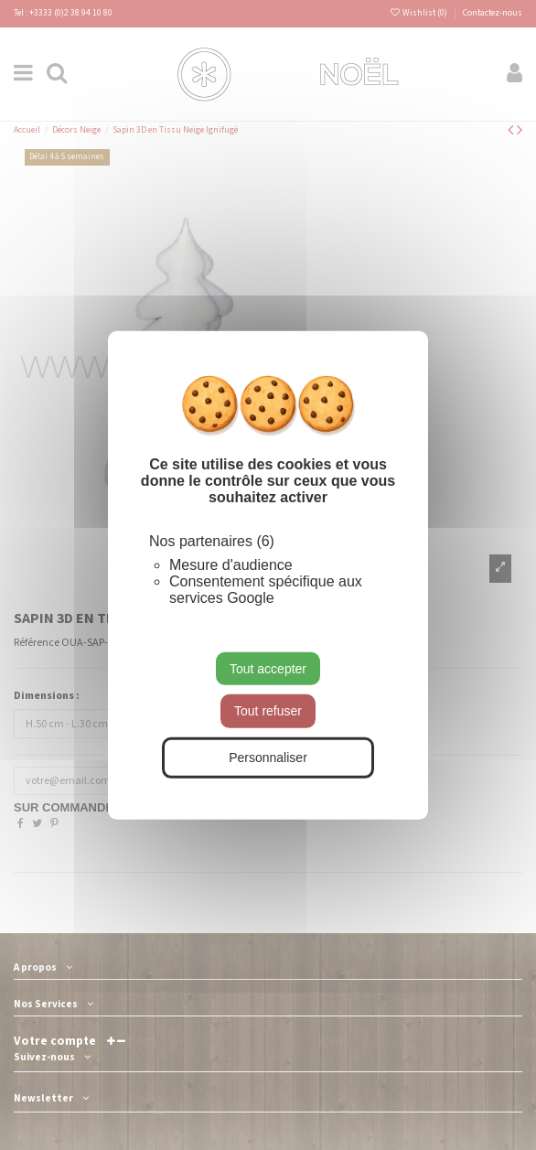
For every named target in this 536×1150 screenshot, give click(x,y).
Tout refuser (268, 711)
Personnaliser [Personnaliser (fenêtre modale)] (268, 757)
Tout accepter (268, 668)
